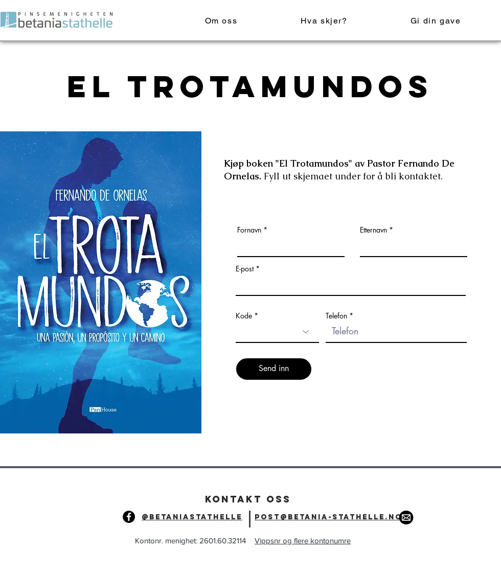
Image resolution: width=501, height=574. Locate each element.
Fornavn (249, 230)
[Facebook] (129, 517)
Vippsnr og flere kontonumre (303, 540)
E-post (245, 268)
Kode (244, 315)
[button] (324, 21)
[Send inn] (273, 369)
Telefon (336, 315)
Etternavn (373, 230)
